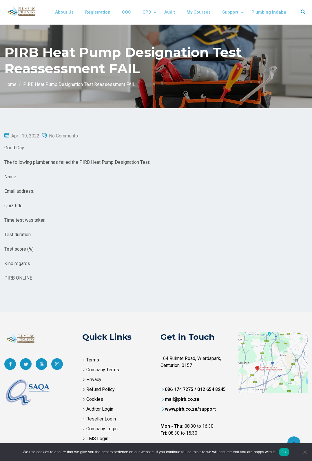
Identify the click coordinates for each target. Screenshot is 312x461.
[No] (305, 452)
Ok (284, 452)
